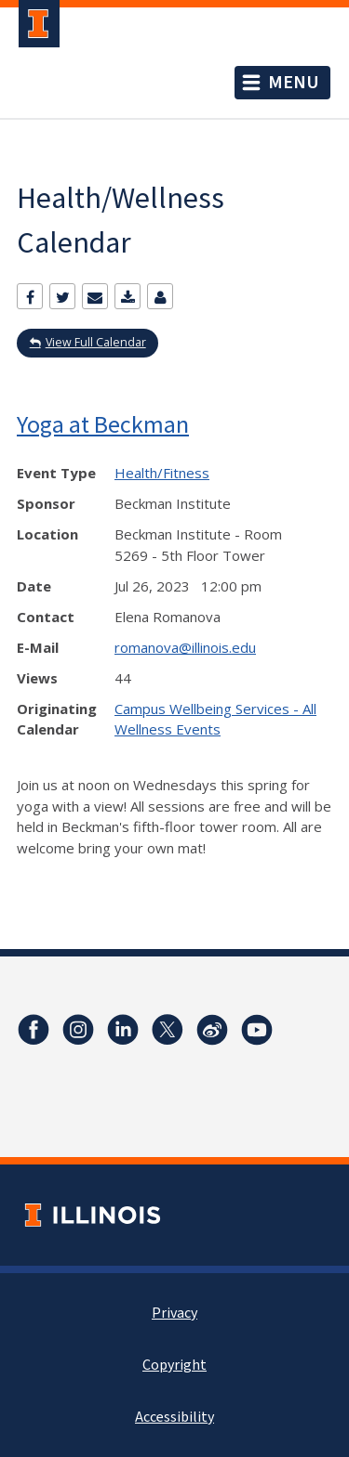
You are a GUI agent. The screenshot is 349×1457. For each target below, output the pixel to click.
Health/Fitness (161, 472)
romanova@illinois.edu (185, 647)
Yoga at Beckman (103, 424)
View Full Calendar (96, 342)
